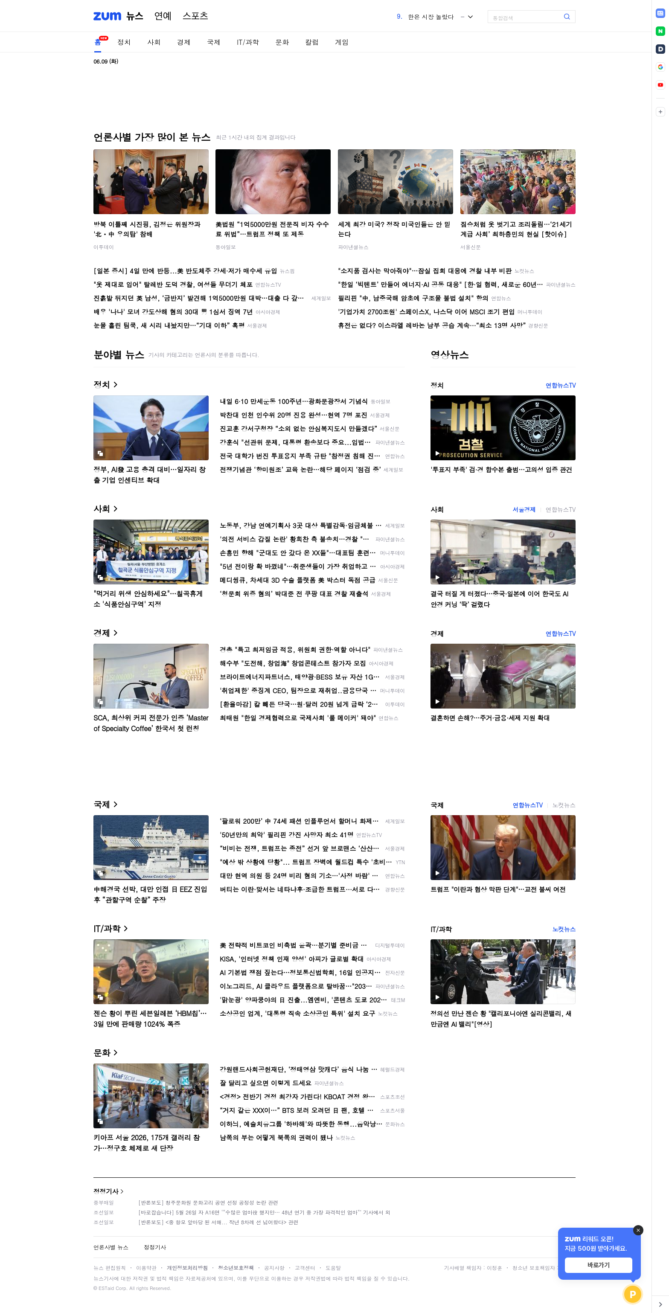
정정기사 (105, 1191)
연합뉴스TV (561, 385)
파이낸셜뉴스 (353, 246)
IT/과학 (248, 42)
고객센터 (305, 1267)
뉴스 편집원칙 (109, 1267)
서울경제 (523, 509)
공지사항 (274, 1267)
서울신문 (470, 246)
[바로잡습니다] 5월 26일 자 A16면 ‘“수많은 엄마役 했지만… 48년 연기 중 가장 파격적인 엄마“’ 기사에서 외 (264, 1212)
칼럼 (312, 42)
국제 (214, 42)
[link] (660, 13)
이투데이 (103, 246)
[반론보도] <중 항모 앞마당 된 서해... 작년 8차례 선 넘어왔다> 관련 (218, 1222)
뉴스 (134, 16)
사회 (154, 42)
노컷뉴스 (564, 805)
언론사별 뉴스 (110, 1247)
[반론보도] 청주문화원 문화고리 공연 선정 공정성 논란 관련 (208, 1202)
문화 (282, 42)
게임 (342, 42)
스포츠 (195, 16)
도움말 (333, 1267)
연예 (163, 16)
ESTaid (106, 1288)
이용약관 (146, 1267)
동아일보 (225, 246)
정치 (124, 42)
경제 (184, 42)
